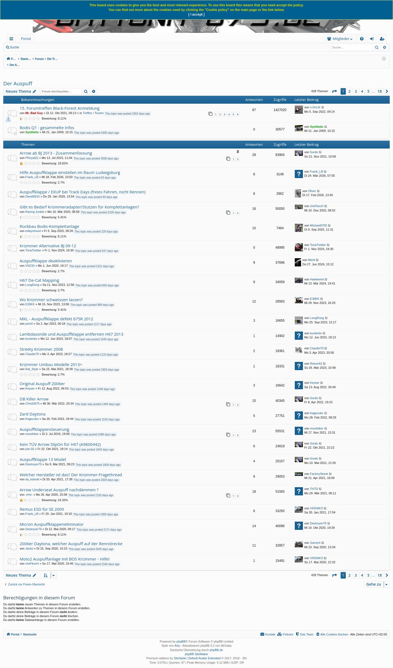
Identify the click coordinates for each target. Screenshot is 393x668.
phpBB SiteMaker (196, 648)
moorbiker (32, 428)
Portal (26, 38)
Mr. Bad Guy (34, 107)
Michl (311, 254)
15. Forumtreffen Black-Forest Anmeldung (59, 102)
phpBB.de (216, 644)
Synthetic (32, 126)
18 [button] (379, 85)
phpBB (180, 635)
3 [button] (356, 85)
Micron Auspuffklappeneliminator (52, 518)
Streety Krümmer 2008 (41, 343)
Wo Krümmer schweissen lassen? (51, 294)
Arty (177, 639)
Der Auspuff (17, 77)
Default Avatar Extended (204, 652)
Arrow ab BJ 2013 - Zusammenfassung (56, 147)
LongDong (32, 279)
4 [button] (362, 85)
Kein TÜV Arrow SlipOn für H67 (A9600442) (60, 438)
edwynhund (33, 225)
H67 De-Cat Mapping (39, 274)
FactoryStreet (319, 468)
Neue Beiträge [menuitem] (37, 47)
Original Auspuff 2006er (42, 378)
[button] (334, 85)
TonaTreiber (33, 244)
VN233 (30, 260)
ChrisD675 (32, 397)
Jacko (29, 542)
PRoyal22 (31, 152)
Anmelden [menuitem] (373, 39)
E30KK (30, 298)
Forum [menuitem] (48, 38)
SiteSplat (180, 652)
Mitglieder (256, 38)
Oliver (312, 185)
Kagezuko (32, 413)
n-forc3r (315, 101)
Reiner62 (316, 357)
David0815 (32, 190)
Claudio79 (32, 348)
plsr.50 (29, 443)
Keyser (30, 382)
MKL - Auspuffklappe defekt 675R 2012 (56, 313)
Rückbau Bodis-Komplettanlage (49, 220)
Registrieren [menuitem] (383, 39)
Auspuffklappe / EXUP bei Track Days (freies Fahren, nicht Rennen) (82, 186)
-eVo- (28, 488)
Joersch (315, 537)
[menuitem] (75, 38)
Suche (14, 47)
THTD (314, 483)
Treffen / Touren (93, 107)
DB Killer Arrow (34, 393)
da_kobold (32, 473)
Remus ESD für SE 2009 (42, 503)
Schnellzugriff (12, 39)
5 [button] (368, 85)
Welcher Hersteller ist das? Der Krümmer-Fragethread (71, 469)
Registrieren (88, 47)
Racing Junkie (34, 206)
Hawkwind (317, 273)
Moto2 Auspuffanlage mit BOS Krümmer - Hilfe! (65, 553)
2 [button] (350, 85)
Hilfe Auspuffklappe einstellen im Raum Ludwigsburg (70, 166)
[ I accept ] (196, 14)
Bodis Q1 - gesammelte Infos (47, 121)
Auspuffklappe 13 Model (43, 453)
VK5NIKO (316, 502)
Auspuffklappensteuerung (44, 423)
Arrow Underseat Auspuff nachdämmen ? (59, 484)
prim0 (29, 318)
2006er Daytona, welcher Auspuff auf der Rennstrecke (71, 538)
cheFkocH (317, 200)
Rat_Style (31, 363)
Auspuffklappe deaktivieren (46, 255)
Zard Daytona (33, 408)
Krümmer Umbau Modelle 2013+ (51, 358)
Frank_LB (31, 171)
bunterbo (31, 333)
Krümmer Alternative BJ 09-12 (48, 240)
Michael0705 (318, 219)
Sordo (314, 146)
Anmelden (63, 47)
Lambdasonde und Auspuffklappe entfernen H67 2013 (71, 328)
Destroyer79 (33, 458)
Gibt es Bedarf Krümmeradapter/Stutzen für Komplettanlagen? (79, 201)
